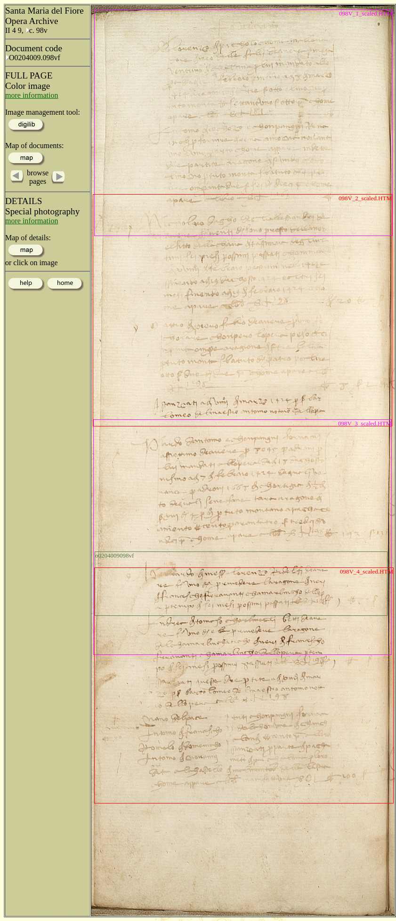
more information (31, 95)
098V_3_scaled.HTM (364, 423)
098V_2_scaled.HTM (365, 198)
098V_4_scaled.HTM (366, 571)
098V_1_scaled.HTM (365, 13)
